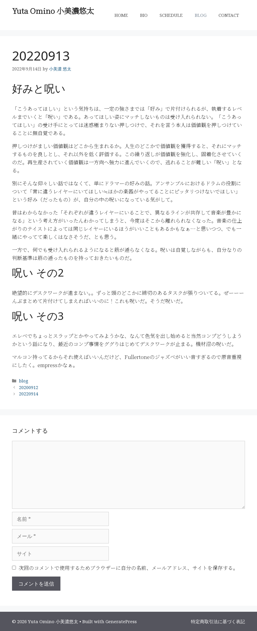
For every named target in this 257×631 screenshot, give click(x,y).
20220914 (28, 394)
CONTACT (229, 15)
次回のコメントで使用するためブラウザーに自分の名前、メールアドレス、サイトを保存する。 (128, 567)
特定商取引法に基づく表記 (218, 621)
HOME (121, 15)
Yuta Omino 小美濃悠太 (53, 10)
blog (23, 381)
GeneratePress (121, 621)
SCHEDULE (171, 15)
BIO (144, 15)
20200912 (28, 387)
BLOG (201, 15)
